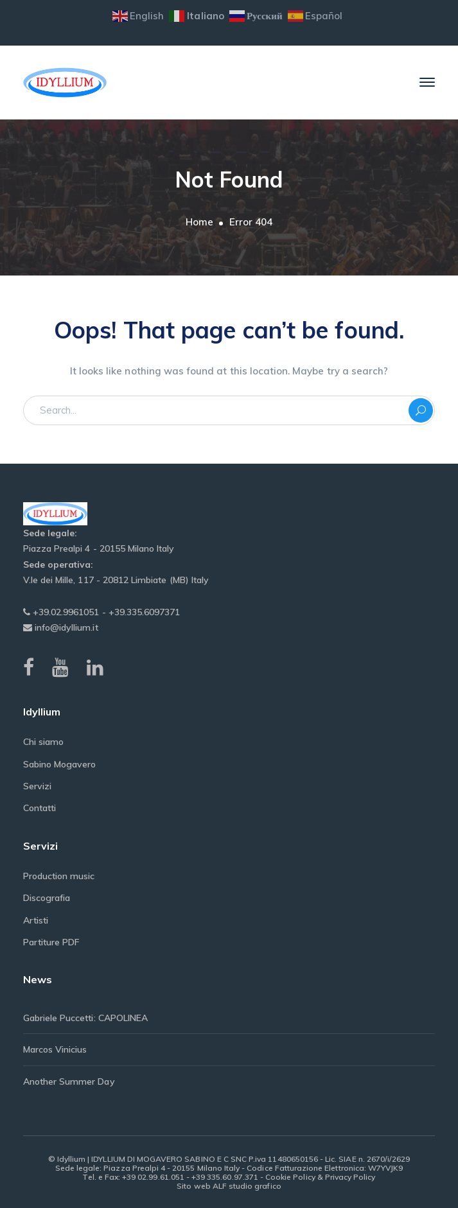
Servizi (37, 786)
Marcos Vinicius (55, 1049)
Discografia (47, 898)
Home (199, 222)
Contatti (39, 808)
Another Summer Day (69, 1081)
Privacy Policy (350, 1177)
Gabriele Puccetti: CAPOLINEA (85, 1018)
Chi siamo (43, 742)
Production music (59, 876)
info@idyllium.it (65, 627)
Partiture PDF (51, 942)
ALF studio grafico (247, 1186)
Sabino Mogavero (59, 764)
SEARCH (421, 410)
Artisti (35, 920)
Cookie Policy (290, 1177)
